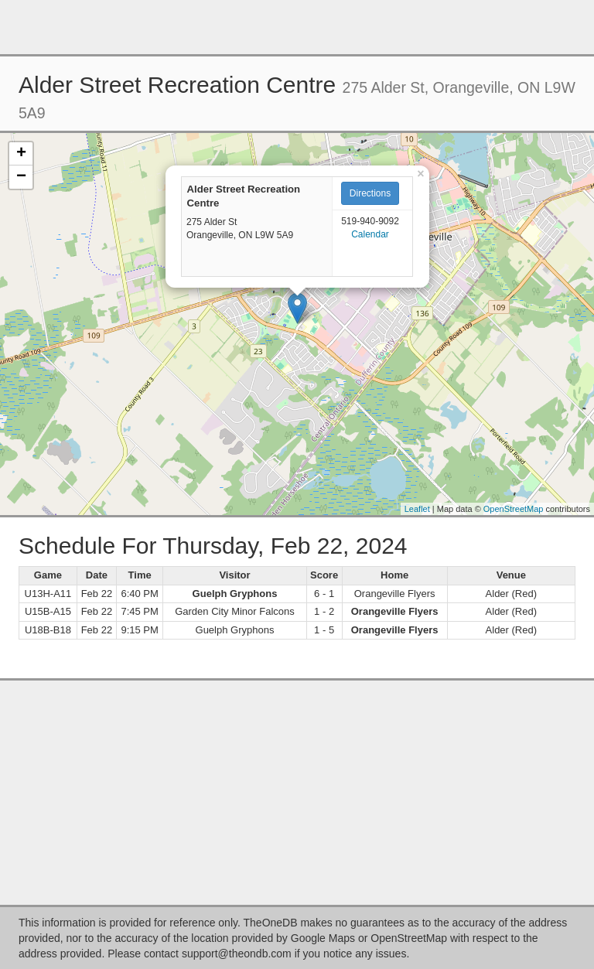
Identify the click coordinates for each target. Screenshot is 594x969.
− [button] (21, 177)
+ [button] (21, 153)
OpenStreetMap (513, 509)
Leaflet (417, 509)
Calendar (370, 234)
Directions (370, 193)
